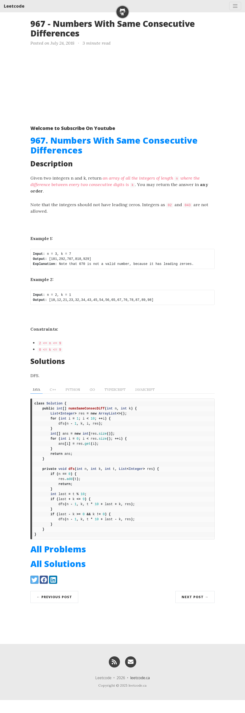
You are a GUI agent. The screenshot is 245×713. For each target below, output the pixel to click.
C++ (53, 389)
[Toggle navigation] (235, 6)
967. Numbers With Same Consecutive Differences (114, 145)
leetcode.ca (140, 690)
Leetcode (14, 6)
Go (92, 389)
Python (73, 389)
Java (36, 389)
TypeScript (115, 389)
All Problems (58, 562)
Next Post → (195, 610)
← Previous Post (54, 610)
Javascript (145, 389)
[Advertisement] (122, 84)
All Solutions (58, 577)
